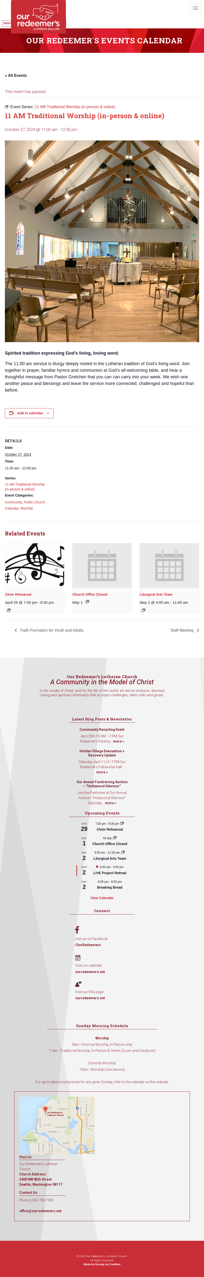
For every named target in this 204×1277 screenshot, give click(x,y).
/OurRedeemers (88, 945)
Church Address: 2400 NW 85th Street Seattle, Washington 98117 (40, 1179)
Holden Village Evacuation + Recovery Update (102, 753)
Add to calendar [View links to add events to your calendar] (30, 413)
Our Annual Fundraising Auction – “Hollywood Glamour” (102, 784)
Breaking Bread (109, 887)
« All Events (16, 75)
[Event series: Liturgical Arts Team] (143, 610)
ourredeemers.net (90, 972)
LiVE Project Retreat (109, 873)
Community (13, 502)
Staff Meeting (182, 630)
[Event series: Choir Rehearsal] (8, 610)
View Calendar (101, 898)
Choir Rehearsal (18, 594)
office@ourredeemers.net (40, 1211)
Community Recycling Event (102, 729)
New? (7, 23)
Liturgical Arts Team (156, 594)
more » (118, 741)
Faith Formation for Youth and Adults (51, 630)
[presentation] (34, 565)
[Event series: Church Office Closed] (87, 601)
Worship (26, 508)
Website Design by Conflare (102, 1264)
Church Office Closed (89, 594)
